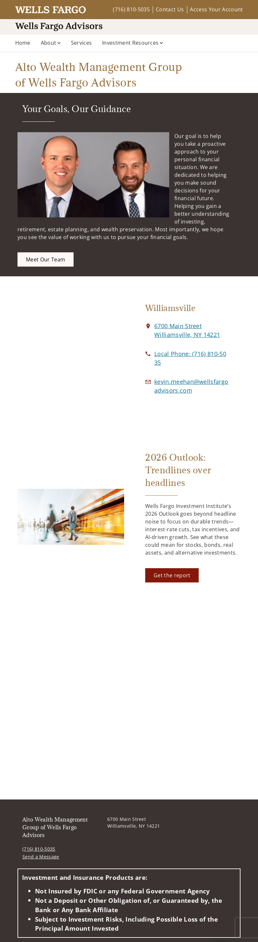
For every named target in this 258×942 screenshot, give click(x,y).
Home (22, 42)
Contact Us (170, 9)
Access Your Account (216, 9)
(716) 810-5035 (131, 9)
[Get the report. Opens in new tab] (172, 575)
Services (81, 42)
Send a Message (40, 857)
